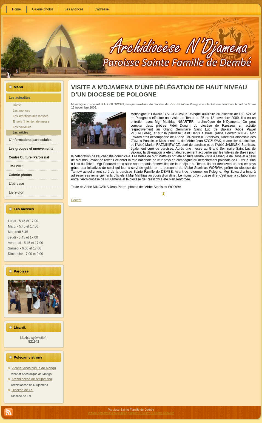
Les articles (20, 132)
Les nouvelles (22, 127)
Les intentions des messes (31, 116)
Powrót (76, 200)
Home (17, 105)
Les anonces (21, 110)
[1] (163, 193)
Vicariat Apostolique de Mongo (34, 368)
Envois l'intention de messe (31, 121)
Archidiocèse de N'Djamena (32, 379)
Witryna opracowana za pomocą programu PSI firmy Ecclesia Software (131, 413)
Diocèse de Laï (22, 390)
